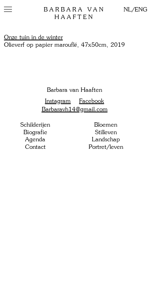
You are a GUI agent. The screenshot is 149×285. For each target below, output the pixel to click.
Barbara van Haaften (74, 13)
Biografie (35, 132)
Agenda (35, 139)
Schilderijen (35, 124)
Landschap (106, 139)
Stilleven (106, 132)
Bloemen (105, 124)
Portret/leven (106, 146)
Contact (35, 146)
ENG (141, 9)
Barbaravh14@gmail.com (75, 109)
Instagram (58, 100)
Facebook (91, 100)
